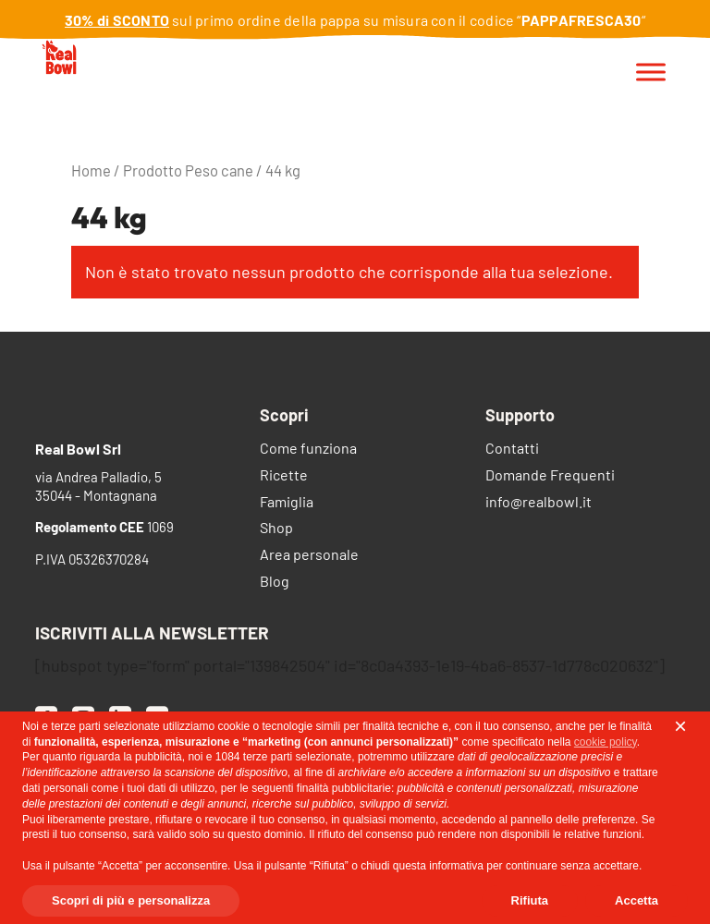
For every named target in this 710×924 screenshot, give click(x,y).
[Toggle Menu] (651, 72)
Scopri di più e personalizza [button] (131, 900)
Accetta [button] (636, 900)
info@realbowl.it (538, 503)
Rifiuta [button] (529, 900)
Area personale (309, 556)
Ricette (284, 476)
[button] (680, 726)
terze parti (267, 756)
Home (91, 170)
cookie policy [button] (605, 742)
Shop (276, 529)
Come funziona (308, 449)
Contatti (512, 449)
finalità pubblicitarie (344, 788)
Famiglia (286, 503)
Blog (274, 583)
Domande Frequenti (550, 476)
